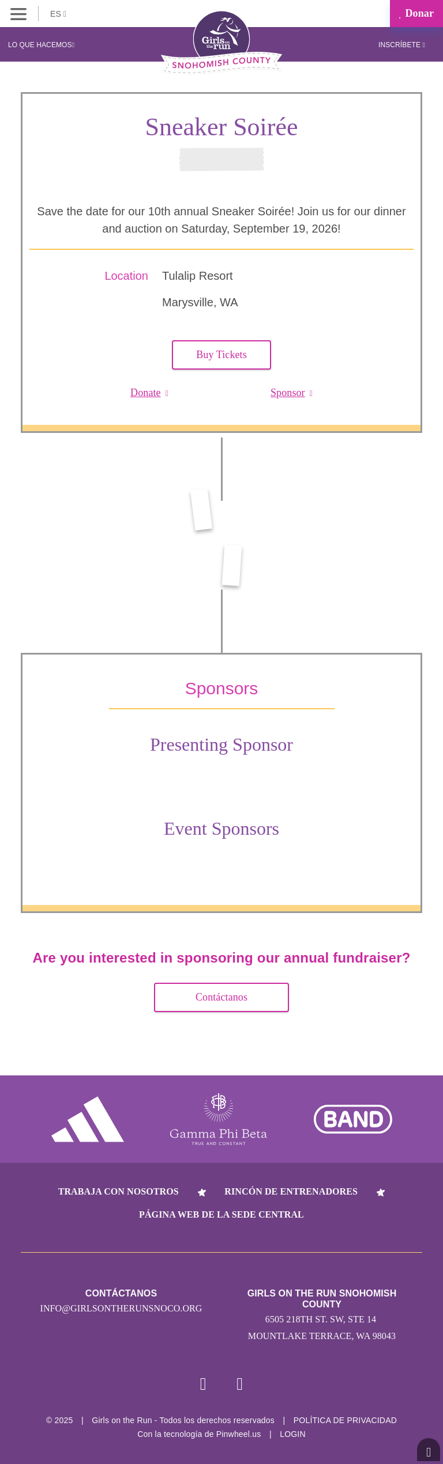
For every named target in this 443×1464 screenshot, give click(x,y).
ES (58, 13)
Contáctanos (221, 997)
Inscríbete (401, 45)
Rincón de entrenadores (291, 1191)
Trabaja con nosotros (118, 1191)
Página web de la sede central (221, 1214)
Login (293, 1434)
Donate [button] (149, 392)
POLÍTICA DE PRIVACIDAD (345, 1420)
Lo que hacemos (41, 45)
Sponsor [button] (292, 392)
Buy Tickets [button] (221, 354)
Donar (416, 13)
